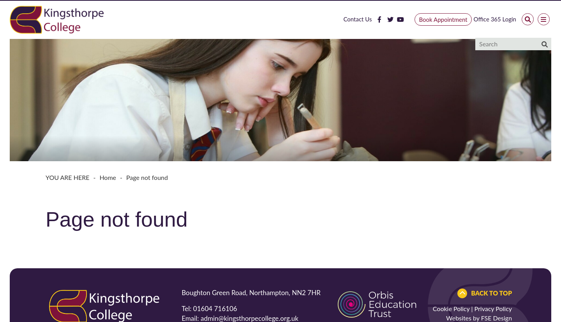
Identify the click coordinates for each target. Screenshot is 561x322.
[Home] (57, 19)
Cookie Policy (451, 308)
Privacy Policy (493, 308)
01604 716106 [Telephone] (215, 308)
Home (107, 177)
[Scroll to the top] (484, 293)
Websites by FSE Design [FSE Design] (479, 318)
